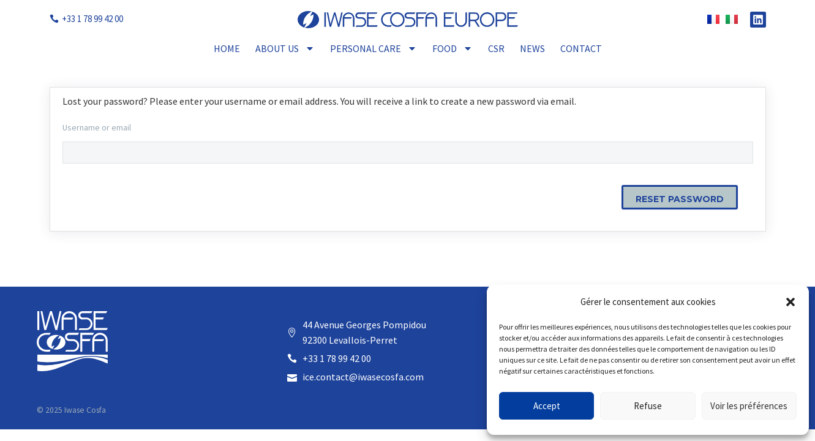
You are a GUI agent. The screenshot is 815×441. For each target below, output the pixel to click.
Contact (581, 48)
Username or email (96, 127)
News (532, 48)
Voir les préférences (748, 406)
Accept (546, 406)
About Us (285, 48)
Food (452, 48)
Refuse (648, 406)
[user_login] (407, 152)
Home (227, 48)
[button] (790, 302)
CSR (496, 48)
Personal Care (373, 48)
